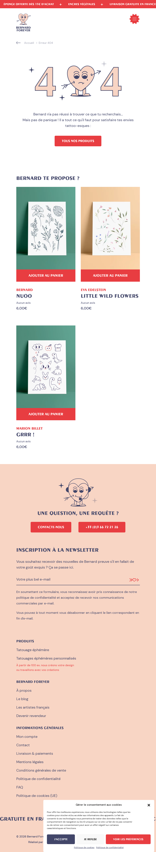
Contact (23, 745)
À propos (24, 690)
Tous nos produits (78, 141)
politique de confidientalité (36, 598)
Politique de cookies (84, 847)
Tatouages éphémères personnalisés (46, 658)
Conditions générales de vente (41, 770)
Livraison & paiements (34, 753)
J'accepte (61, 839)
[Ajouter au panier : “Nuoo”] (45, 275)
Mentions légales (30, 762)
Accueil (29, 43)
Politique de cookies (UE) (36, 795)
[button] (149, 805)
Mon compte (26, 736)
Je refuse (90, 839)
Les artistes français (32, 707)
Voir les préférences (128, 839)
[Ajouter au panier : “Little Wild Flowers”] (110, 275)
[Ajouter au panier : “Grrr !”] (45, 414)
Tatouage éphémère (32, 650)
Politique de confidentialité (110, 847)
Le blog (22, 699)
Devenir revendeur (31, 715)
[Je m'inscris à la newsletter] (134, 579)
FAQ (19, 787)
